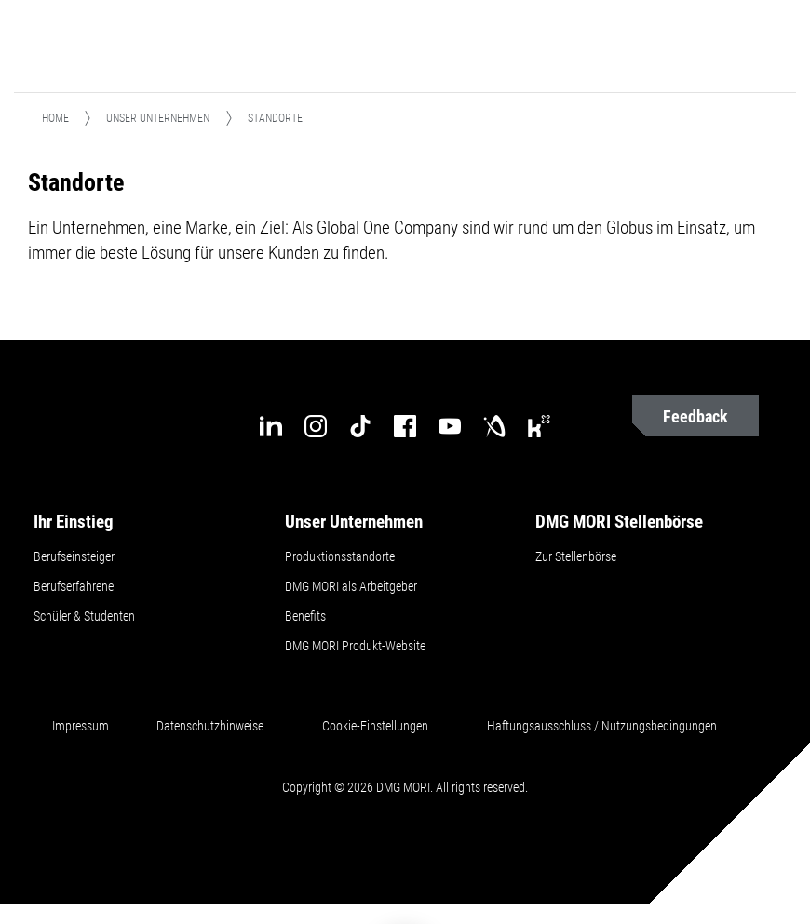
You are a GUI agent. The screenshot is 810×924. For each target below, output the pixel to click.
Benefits (305, 616)
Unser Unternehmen (157, 118)
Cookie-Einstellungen (375, 725)
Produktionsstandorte (340, 556)
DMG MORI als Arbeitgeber (351, 586)
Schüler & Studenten (84, 616)
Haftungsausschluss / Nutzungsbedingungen (602, 725)
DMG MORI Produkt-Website (355, 645)
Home (55, 118)
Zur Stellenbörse (575, 556)
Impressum (80, 725)
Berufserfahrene (74, 586)
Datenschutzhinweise (209, 725)
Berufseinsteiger (74, 556)
